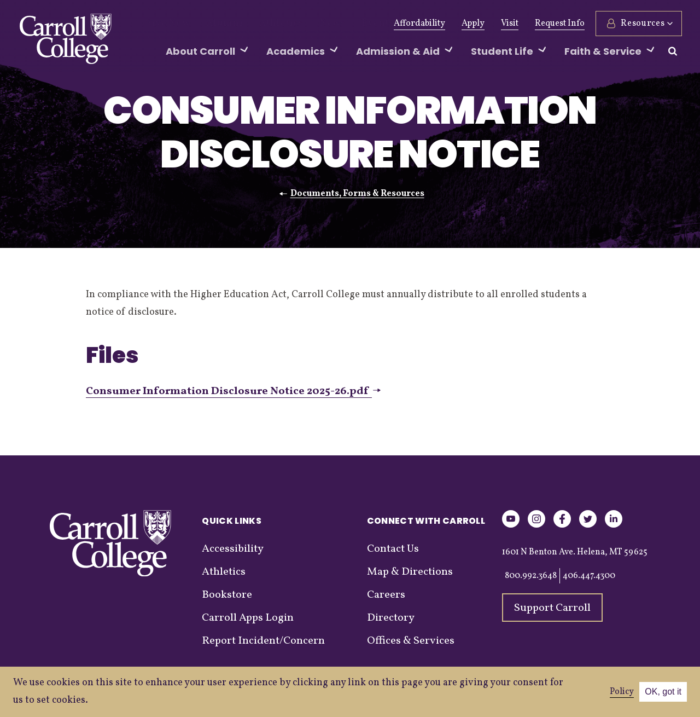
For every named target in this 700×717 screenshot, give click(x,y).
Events (346, 24)
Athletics (261, 24)
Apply (471, 24)
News (306, 24)
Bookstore (227, 595)
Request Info (558, 24)
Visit (508, 24)
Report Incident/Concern (263, 641)
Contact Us (393, 549)
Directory (391, 618)
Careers (386, 595)
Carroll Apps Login (248, 618)
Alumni (213, 24)
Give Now (163, 24)
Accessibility (233, 549)
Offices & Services (410, 641)
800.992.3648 (531, 576)
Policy (622, 691)
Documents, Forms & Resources (357, 194)
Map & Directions (410, 572)
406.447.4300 (589, 576)
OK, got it (663, 691)
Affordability (418, 24)
